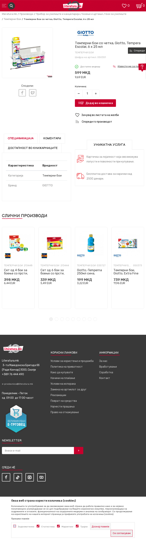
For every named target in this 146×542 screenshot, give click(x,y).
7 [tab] (84, 319)
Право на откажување (65, 412)
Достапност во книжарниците (33, 148)
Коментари (52, 138)
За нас (103, 361)
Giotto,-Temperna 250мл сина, (89, 272)
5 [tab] (73, 319)
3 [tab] (62, 319)
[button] (109, 115)
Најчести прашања (63, 406)
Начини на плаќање (63, 378)
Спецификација (20, 138)
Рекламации (58, 395)
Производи (26, 14)
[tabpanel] (18, 268)
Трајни (84, 526)
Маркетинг (67, 526)
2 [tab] (56, 319)
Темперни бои (12, 19)
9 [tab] (95, 319)
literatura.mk (9, 14)
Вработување (108, 366)
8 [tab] (89, 319)
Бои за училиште (116, 14)
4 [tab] (67, 319)
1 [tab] (51, 319)
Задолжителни (26, 526)
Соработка (106, 372)
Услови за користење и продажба (72, 361)
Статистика (48, 526)
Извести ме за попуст (131, 66)
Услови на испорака (63, 383)
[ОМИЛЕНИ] (124, 5)
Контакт (104, 378)
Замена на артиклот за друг (68, 389)
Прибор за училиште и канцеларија (58, 14)
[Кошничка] (139, 5)
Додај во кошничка (99, 103)
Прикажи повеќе (20, 519)
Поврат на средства (64, 401)
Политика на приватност (67, 366)
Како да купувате (62, 372)
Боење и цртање (92, 14)
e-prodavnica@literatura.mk (17, 384)
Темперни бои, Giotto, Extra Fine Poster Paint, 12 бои (127, 273)
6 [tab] (78, 319)
